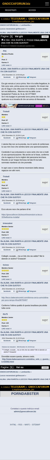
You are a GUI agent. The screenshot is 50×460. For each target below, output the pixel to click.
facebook (7, 77)
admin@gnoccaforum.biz (25, 411)
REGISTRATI (10, 10)
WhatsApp (22, 77)
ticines (6, 265)
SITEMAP (36, 425)
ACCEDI (32, 10)
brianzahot (7, 223)
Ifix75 (5, 314)
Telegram (32, 77)
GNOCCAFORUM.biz (16, 3)
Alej (4, 51)
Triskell (6, 111)
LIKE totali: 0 (6, 65)
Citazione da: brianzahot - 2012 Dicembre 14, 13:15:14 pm (18, 347)
